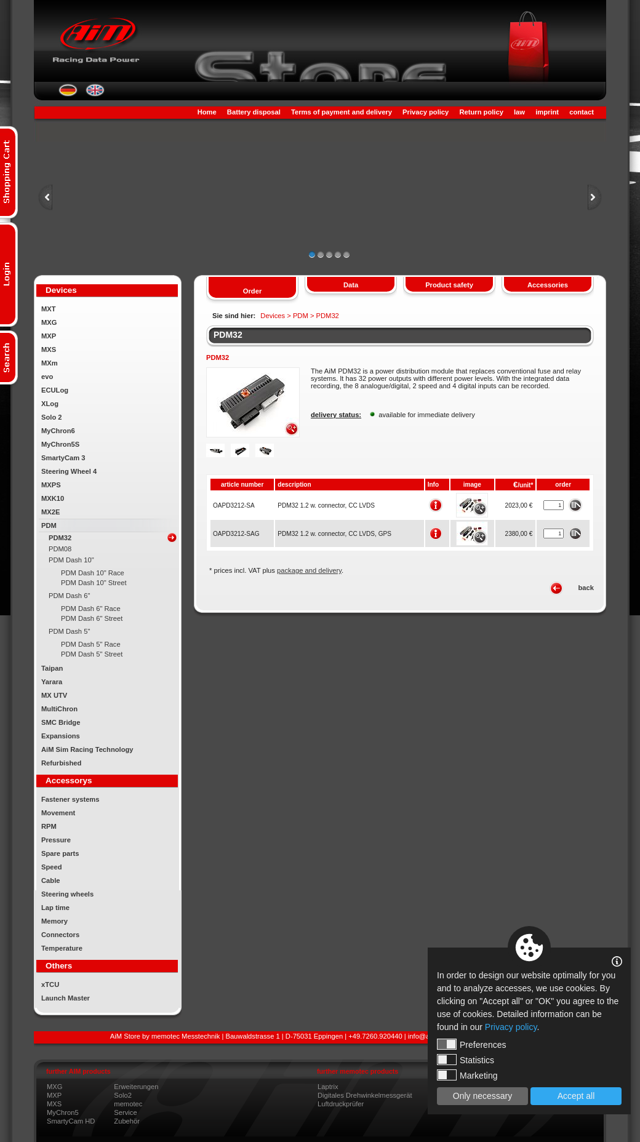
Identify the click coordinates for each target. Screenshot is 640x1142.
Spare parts (60, 853)
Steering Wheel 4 (69, 471)
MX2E (50, 512)
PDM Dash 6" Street (91, 618)
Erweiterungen (136, 1086)
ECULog (54, 390)
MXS (48, 349)
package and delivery (309, 570)
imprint (547, 112)
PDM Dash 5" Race (91, 644)
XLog (49, 403)
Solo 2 (51, 417)
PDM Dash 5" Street (91, 654)
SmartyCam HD (71, 1121)
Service (125, 1112)
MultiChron (59, 709)
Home (207, 112)
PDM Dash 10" (71, 560)
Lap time (55, 907)
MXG (49, 322)
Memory (54, 921)
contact (581, 112)
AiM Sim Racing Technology (87, 749)
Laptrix (328, 1086)
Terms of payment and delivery (341, 112)
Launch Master (65, 998)
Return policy (481, 112)
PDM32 (60, 537)
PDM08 (60, 549)
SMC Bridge (60, 722)
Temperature (61, 948)
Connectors (60, 934)
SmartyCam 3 (63, 457)
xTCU (50, 984)
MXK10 (52, 498)
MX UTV (54, 695)
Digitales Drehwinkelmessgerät (365, 1095)
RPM (49, 826)
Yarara (51, 681)
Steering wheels (67, 894)
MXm (49, 363)
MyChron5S (60, 444)
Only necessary (482, 1096)
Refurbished (61, 763)
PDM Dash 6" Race (91, 608)
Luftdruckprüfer (341, 1104)
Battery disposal (254, 112)
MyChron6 (58, 430)
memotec (128, 1104)
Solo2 (123, 1095)
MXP (48, 336)
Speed (51, 867)
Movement (58, 813)
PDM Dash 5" (69, 631)
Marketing (467, 1074)
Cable (50, 880)
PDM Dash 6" (69, 595)
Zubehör (127, 1121)
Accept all (576, 1096)
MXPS (51, 485)
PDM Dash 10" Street (94, 582)
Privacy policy (425, 112)
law (519, 112)
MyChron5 (63, 1112)
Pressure (56, 840)
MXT (48, 309)
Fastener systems (70, 799)
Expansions (60, 736)
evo (47, 376)
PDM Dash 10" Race (92, 573)
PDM (49, 525)
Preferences (471, 1044)
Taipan (52, 668)
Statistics (465, 1059)
